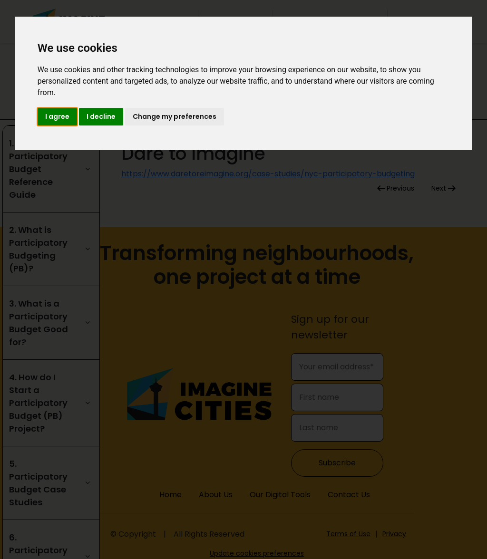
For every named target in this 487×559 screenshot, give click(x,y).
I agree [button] (57, 116)
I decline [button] (101, 116)
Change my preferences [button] (174, 116)
